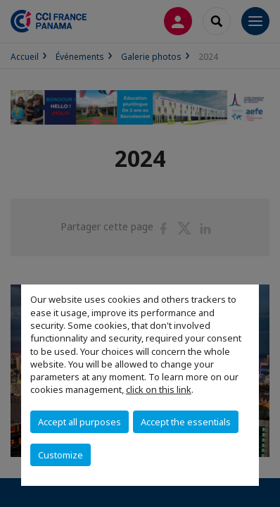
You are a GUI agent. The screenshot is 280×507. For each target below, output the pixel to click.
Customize (60, 455)
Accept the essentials (186, 421)
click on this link (158, 389)
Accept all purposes (79, 421)
